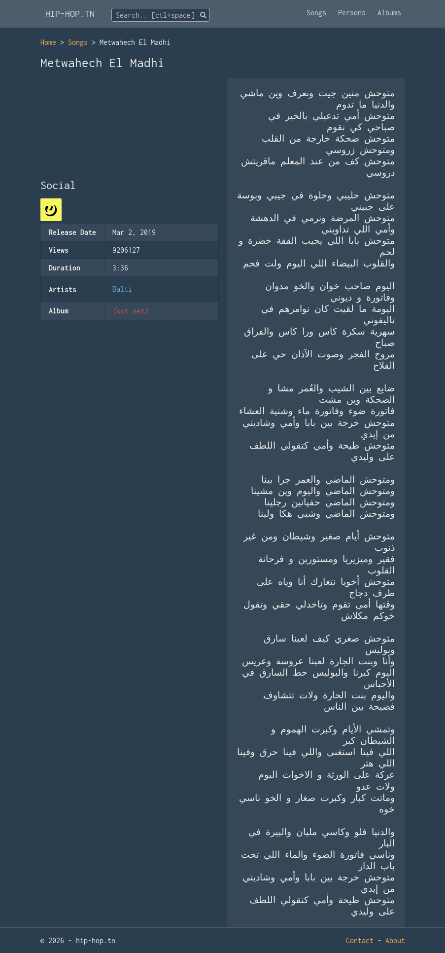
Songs (316, 12)
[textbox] (160, 15)
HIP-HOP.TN (70, 13)
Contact (360, 940)
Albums (389, 12)
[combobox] (160, 15)
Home (48, 42)
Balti (122, 289)
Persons (352, 12)
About (395, 940)
